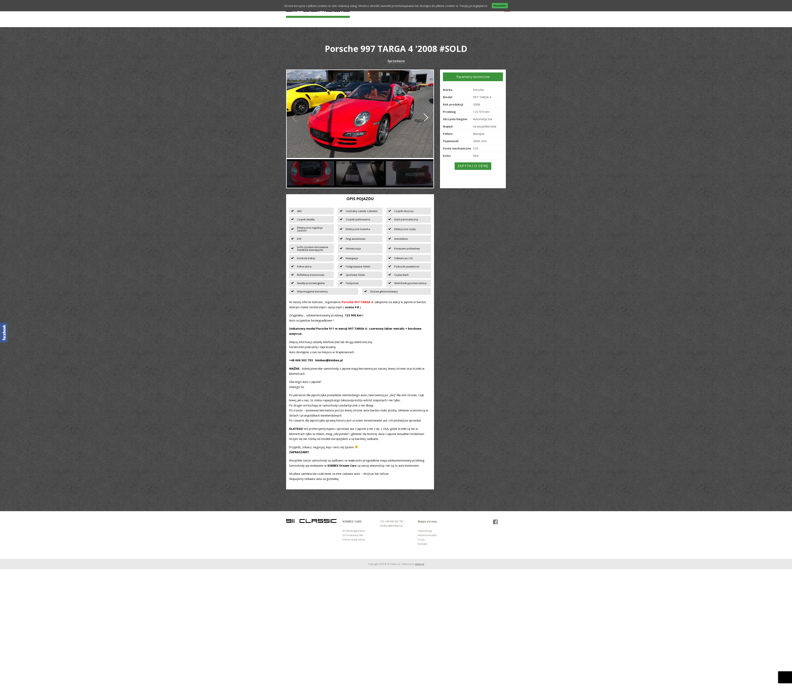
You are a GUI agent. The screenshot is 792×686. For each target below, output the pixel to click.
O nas (421, 539)
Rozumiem (500, 5)
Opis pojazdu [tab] (360, 198)
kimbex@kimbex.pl (391, 525)
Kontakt (422, 544)
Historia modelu (427, 535)
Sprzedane (396, 61)
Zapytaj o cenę (473, 166)
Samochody (425, 531)
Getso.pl (419, 563)
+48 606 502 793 (394, 521)
